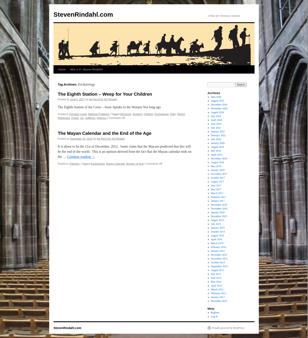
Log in (214, 316)
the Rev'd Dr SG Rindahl (103, 99)
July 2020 (216, 139)
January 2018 (218, 170)
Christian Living (78, 114)
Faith (173, 114)
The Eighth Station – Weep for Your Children (105, 94)
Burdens (137, 114)
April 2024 (216, 120)
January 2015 (218, 227)
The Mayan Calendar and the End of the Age (104, 133)
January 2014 (218, 250)
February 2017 (218, 197)
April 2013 (216, 285)
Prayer (75, 118)
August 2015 (217, 220)
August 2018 (217, 162)
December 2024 (219, 104)
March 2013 (217, 289)
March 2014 (217, 243)
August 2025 (217, 100)
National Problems (98, 114)
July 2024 (216, 116)
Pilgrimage (64, 118)
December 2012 (219, 300)
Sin (82, 118)
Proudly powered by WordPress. (228, 327)
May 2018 (216, 166)
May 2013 (216, 281)
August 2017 (217, 181)
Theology (74, 163)
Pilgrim (181, 114)
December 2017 (219, 173)
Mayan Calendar (115, 163)
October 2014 (218, 231)
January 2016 (218, 212)
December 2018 (219, 158)
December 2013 (219, 254)
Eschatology (161, 114)
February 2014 (218, 247)
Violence (101, 118)
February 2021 (218, 135)
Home (62, 69)
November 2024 (219, 108)
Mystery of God (135, 163)
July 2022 (216, 127)
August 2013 (217, 270)
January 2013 (218, 297)
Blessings (125, 114)
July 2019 (216, 150)
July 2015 (216, 223)
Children (148, 114)
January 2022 (218, 131)
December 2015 (219, 216)
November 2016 (219, 208)
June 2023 (216, 123)
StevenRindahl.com (83, 14)
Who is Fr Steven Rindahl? (86, 69)
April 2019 (216, 154)
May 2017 (216, 189)
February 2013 (218, 293)
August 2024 (217, 112)
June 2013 (216, 277)
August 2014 (217, 235)
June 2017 (216, 185)
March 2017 (217, 193)
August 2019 (217, 146)
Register (215, 312)
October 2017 (218, 177)
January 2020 (218, 143)
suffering (90, 118)
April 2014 (216, 239)
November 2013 (219, 258)
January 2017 (218, 200)
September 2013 (219, 266)
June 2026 (216, 96)
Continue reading (81, 157)
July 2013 (216, 274)
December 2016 (219, 204)
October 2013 (218, 262)
